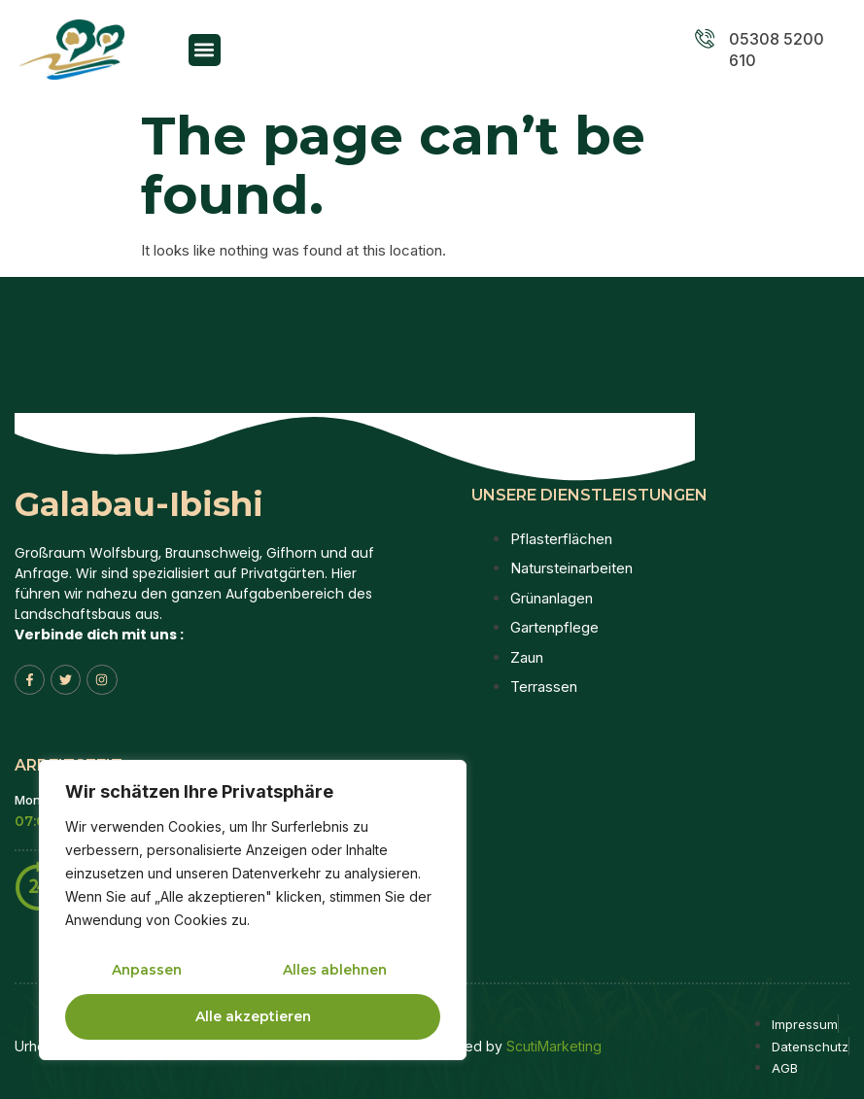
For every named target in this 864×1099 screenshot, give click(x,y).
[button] (205, 50)
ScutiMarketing (554, 1046)
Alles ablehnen (334, 970)
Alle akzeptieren (252, 1016)
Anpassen (147, 970)
